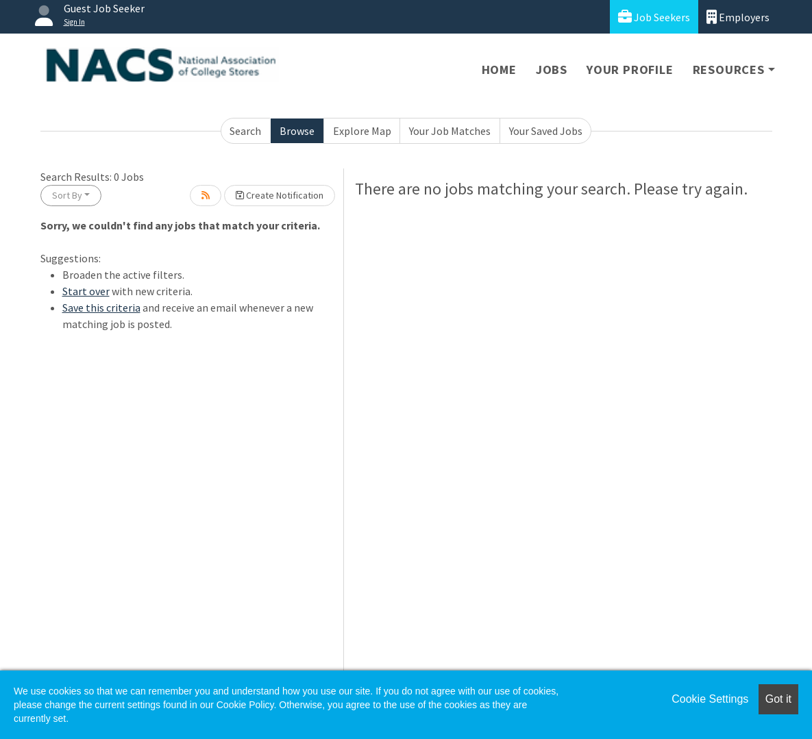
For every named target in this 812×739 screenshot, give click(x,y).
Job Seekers (654, 16)
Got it (778, 699)
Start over (86, 291)
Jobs (551, 69)
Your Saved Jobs (545, 131)
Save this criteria (101, 307)
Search (245, 131)
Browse (297, 131)
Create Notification (279, 195)
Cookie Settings (710, 699)
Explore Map (362, 131)
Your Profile (630, 69)
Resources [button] (729, 69)
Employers (738, 16)
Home (499, 69)
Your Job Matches (450, 131)
